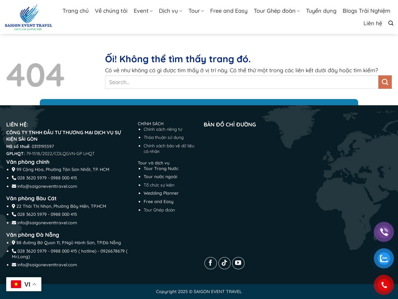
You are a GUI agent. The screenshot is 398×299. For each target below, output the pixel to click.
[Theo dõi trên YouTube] (238, 263)
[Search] (390, 23)
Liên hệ (372, 23)
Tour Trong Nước (161, 168)
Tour (196, 10)
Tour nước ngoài (160, 176)
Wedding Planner (161, 193)
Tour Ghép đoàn (277, 10)
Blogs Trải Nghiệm (366, 10)
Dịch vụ (170, 10)
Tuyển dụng (321, 10)
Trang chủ (75, 10)
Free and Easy (229, 10)
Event (143, 10)
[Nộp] (385, 82)
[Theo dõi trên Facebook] (210, 263)
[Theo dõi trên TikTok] (224, 263)
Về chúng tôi (111, 10)
